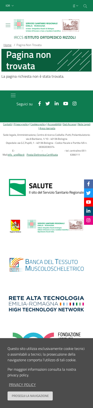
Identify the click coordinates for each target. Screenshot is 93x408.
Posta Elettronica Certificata (42, 155)
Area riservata (47, 128)
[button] (10, 6)
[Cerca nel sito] (85, 5)
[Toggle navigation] (8, 25)
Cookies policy (38, 124)
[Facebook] (88, 183)
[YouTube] (88, 202)
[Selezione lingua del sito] (76, 6)
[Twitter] (88, 192)
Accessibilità (54, 124)
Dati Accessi (69, 124)
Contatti (7, 124)
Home (8, 44)
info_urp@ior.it (16, 155)
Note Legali (84, 124)
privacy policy (22, 384)
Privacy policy (21, 124)
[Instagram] (88, 220)
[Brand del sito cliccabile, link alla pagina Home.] (46, 30)
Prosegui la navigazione (30, 395)
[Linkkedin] (88, 211)
